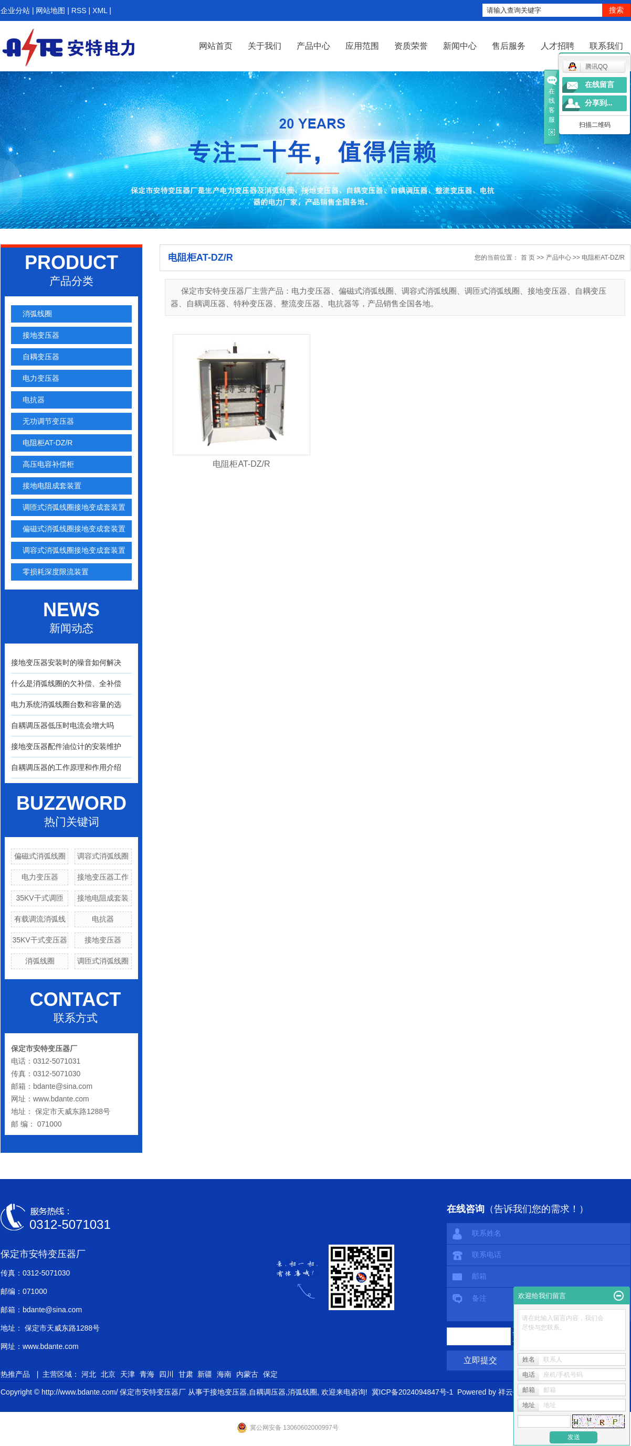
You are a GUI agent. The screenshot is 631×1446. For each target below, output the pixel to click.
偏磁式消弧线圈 (40, 856)
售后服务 (508, 45)
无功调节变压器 (48, 421)
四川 (166, 1374)
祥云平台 (513, 1392)
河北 (88, 1374)
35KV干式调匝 (39, 898)
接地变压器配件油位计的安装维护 (66, 746)
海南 (224, 1374)
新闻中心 (460, 45)
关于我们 (264, 45)
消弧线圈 (37, 313)
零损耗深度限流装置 (56, 571)
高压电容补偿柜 (48, 464)
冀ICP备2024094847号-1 (413, 1392)
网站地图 (50, 10)
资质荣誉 (411, 45)
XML (99, 10)
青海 (147, 1374)
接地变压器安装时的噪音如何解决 (66, 662)
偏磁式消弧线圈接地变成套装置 (74, 528)
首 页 (528, 257)
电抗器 (34, 399)
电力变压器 (41, 378)
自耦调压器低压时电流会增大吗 (62, 725)
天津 (127, 1374)
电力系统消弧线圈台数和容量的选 (66, 704)
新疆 (204, 1374)
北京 (108, 1374)
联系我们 (606, 45)
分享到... (599, 103)
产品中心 (313, 45)
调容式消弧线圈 (103, 856)
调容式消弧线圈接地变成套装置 (74, 550)
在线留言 (599, 85)
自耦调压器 (267, 1392)
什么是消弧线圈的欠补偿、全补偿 (66, 683)
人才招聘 (557, 45)
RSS (79, 10)
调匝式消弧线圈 (103, 961)
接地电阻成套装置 (52, 485)
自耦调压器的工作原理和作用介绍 (66, 767)
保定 (270, 1374)
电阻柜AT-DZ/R (47, 442)
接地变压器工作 (103, 877)
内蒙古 (247, 1374)
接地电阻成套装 (103, 898)
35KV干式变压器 (39, 940)
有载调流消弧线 (40, 919)
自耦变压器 (41, 356)
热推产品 (15, 1374)
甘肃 (185, 1374)
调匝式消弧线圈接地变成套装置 (74, 507)
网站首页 (216, 45)
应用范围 (362, 45)
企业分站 (15, 10)
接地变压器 (41, 335)
